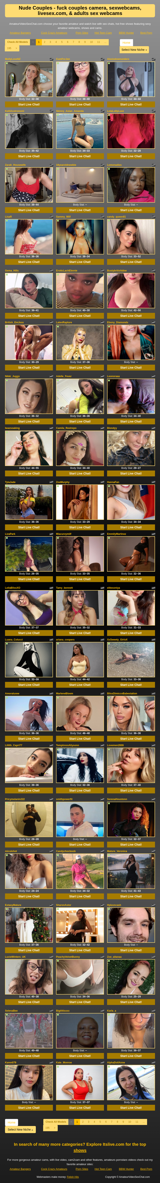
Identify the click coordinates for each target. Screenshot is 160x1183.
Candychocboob (66, 851)
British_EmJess (14, 322)
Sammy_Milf (63, 216)
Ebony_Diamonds (117, 322)
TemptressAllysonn (67, 745)
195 (9, 48)
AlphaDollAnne (116, 1062)
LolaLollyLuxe (115, 111)
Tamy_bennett (64, 587)
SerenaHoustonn (117, 799)
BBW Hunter (126, 32)
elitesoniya (113, 587)
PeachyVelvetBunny (68, 956)
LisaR (8, 216)
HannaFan (113, 482)
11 (98, 42)
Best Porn (146, 32)
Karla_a (111, 1010)
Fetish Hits (73, 1177)
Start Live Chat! (29, 104)
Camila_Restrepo (66, 428)
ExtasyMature (13, 905)
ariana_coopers (65, 639)
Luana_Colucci (14, 639)
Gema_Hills (12, 270)
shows (80, 1150)
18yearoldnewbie (66, 165)
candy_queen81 (116, 216)
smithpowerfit (64, 799)
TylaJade (10, 482)
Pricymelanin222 (15, 799)
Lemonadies (114, 165)
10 (91, 42)
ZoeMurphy (63, 482)
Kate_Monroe (64, 1062)
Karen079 (10, 1062)
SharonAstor (63, 905)
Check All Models (17, 42)
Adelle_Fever (64, 376)
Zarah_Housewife (15, 165)
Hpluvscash (114, 905)
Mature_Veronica (117, 851)
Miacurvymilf (63, 534)
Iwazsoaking (12, 428)
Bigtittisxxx (63, 1010)
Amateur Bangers (20, 32)
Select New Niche (134, 49)
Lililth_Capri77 (13, 745)
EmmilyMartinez (116, 534)
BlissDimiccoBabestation (122, 693)
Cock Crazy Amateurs (54, 32)
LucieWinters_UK (15, 956)
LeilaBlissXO (12, 587)
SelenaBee (11, 1010)
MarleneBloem (64, 693)
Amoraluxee (12, 693)
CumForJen (63, 59)
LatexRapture (64, 322)
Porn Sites (82, 32)
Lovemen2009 (115, 745)
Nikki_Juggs (12, 376)
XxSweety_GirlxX (117, 639)
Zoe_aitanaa (114, 956)
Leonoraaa (113, 376)
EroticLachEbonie (66, 270)
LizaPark (10, 534)
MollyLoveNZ (13, 59)
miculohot (11, 851)
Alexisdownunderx (118, 59)
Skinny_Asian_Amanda (70, 111)
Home (126, 42)
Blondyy (112, 428)
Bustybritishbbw (117, 270)
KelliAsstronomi (14, 111)
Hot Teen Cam (103, 32)
